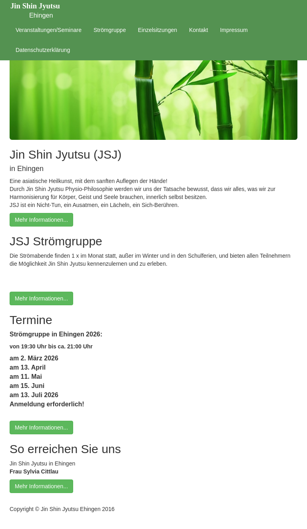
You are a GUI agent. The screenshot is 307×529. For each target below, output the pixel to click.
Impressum (233, 30)
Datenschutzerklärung (43, 50)
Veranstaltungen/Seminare (49, 30)
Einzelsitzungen (157, 30)
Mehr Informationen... (41, 220)
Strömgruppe (110, 30)
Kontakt (198, 30)
